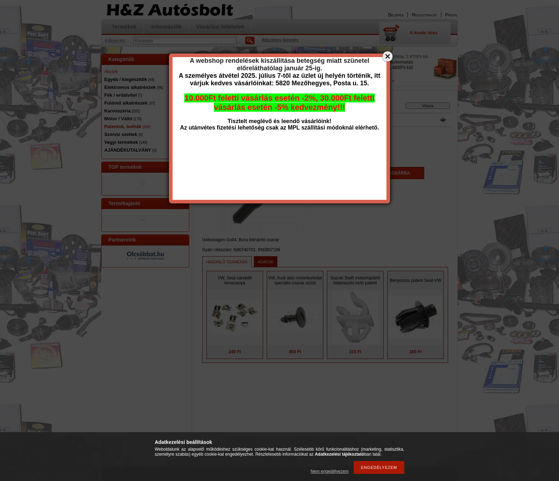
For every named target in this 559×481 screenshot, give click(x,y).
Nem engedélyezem (330, 471)
